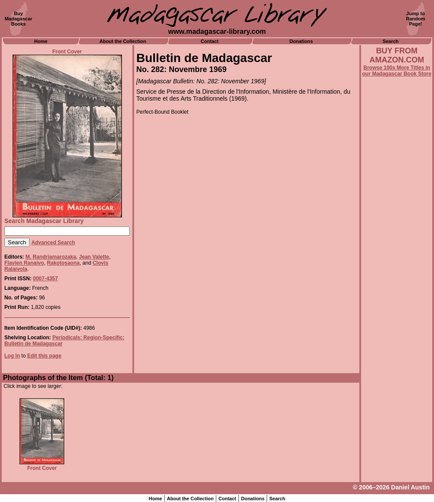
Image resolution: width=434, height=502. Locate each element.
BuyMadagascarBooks (19, 18)
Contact (210, 41)
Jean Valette (94, 257)
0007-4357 (45, 279)
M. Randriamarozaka (51, 257)
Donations (301, 41)
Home (41, 41)
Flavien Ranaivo (24, 263)
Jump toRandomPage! (415, 18)
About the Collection (122, 41)
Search (391, 41)
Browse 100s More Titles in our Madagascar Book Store (396, 71)
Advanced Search (53, 243)
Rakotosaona (63, 263)
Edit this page (44, 356)
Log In (12, 356)
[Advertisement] (396, 311)
